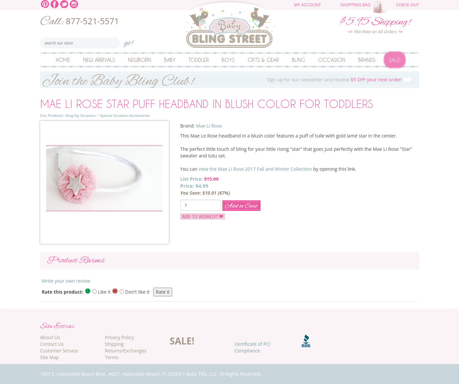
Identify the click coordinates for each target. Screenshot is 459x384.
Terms (112, 357)
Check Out (407, 5)
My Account (307, 5)
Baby (169, 60)
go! (128, 41)
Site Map (49, 357)
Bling (298, 60)
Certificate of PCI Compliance (253, 347)
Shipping (114, 344)
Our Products (51, 115)
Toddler (198, 60)
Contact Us (52, 344)
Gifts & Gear (263, 60)
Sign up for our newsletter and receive (229, 79)
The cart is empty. (381, 7)
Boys (228, 60)
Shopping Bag (355, 5)
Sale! (395, 60)
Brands (367, 60)
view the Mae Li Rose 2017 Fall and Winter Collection (255, 169)
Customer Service (59, 350)
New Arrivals (99, 60)
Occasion (331, 60)
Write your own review (66, 281)
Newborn (139, 60)
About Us (50, 337)
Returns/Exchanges (126, 350)
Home (63, 60)
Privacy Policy (119, 337)
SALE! (182, 341)
